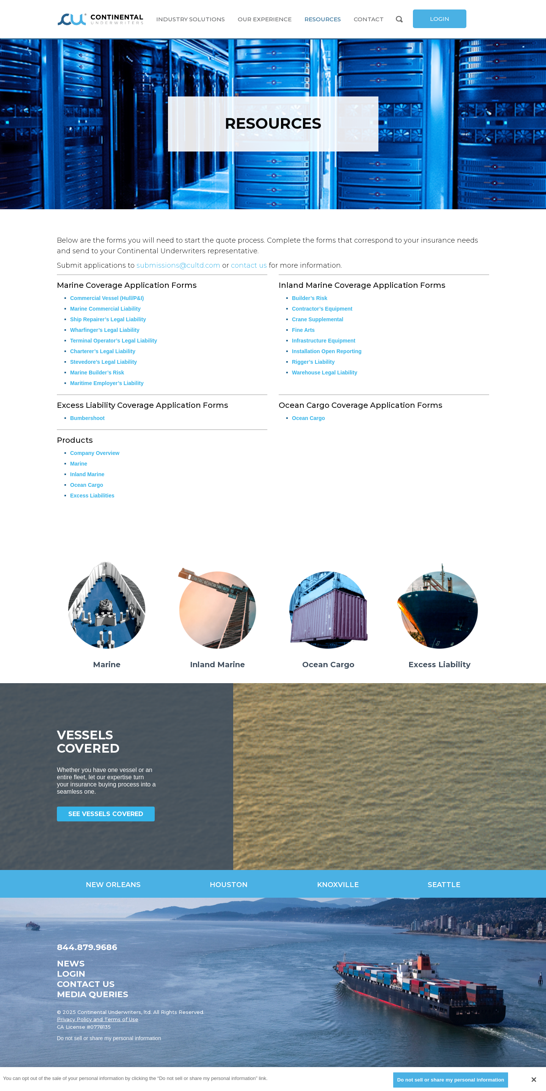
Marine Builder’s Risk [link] (97, 372)
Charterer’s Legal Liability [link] (102, 351)
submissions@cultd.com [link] (178, 265)
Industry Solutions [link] (190, 19)
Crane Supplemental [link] (317, 319)
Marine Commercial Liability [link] (105, 309)
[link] (100, 19)
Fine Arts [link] (303, 330)
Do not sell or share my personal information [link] (109, 1038)
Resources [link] (322, 19)
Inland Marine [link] (87, 474)
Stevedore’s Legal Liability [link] (103, 362)
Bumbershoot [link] (87, 418)
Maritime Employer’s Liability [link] (107, 383)
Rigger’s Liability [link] (313, 362)
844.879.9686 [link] (87, 947)
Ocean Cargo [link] (308, 418)
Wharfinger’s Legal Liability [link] (105, 330)
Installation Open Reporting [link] (327, 351)
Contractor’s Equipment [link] (322, 309)
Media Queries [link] (92, 994)
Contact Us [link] (86, 984)
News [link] (71, 963)
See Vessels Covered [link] (105, 814)
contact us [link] (249, 265)
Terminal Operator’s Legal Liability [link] (113, 341)
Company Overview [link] (94, 453)
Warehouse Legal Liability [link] (324, 372)
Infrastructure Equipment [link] (323, 341)
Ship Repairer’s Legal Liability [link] (108, 319)
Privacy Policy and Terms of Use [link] (97, 1019)
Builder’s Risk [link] (309, 298)
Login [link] (71, 974)
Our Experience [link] (265, 19)
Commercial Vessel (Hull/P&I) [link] (107, 298)
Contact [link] (369, 19)
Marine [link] (78, 464)
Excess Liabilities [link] (92, 496)
